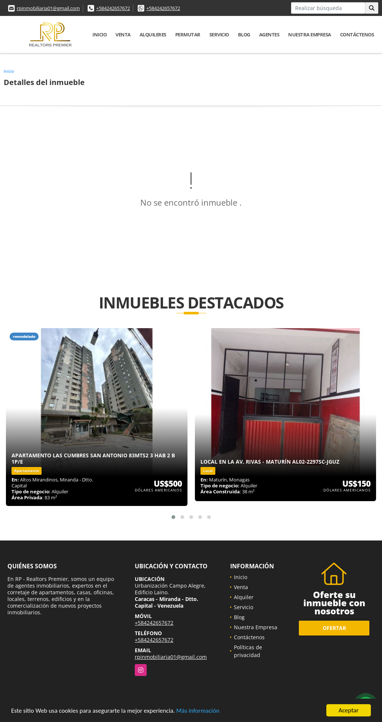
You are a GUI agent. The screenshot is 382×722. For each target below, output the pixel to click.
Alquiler (244, 597)
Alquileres (153, 34)
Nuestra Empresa (309, 34)
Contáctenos (357, 34)
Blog (244, 34)
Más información (197, 711)
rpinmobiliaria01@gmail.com (48, 8)
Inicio (99, 34)
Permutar (187, 34)
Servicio (219, 34)
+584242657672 (113, 8)
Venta (123, 34)
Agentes (269, 34)
